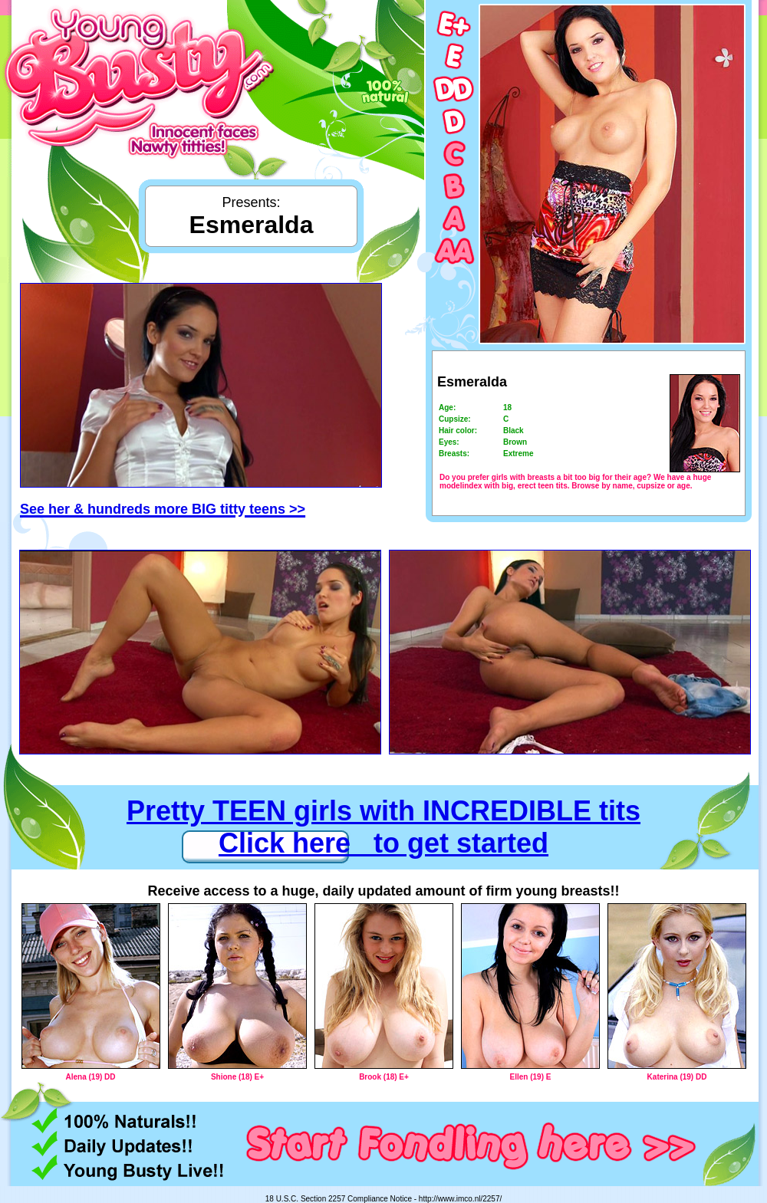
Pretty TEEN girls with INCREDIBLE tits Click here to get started (383, 827)
